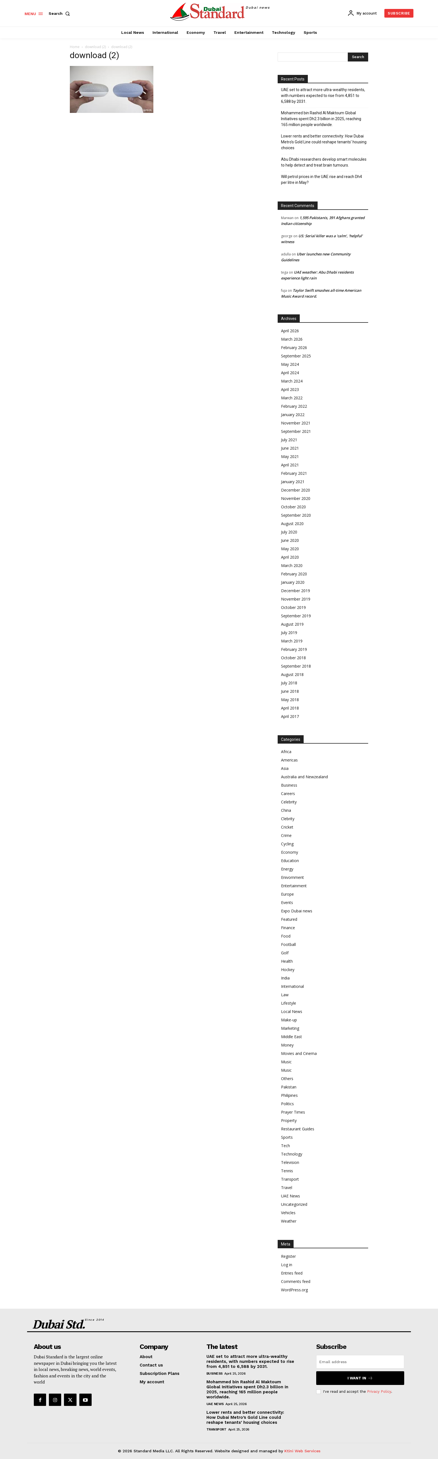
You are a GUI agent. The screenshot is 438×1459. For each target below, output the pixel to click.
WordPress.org (294, 1289)
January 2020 (292, 582)
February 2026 (294, 347)
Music (286, 1061)
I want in (360, 1378)
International (292, 986)
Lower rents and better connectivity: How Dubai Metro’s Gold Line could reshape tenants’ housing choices (323, 142)
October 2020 (293, 506)
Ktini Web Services (302, 1451)
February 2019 (294, 649)
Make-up (289, 1020)
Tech (285, 1145)
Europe (287, 894)
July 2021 (289, 439)
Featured (289, 919)
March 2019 (292, 641)
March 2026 (292, 339)
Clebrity (287, 818)
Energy (287, 869)
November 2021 (295, 423)
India (285, 978)
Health (287, 961)
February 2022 (294, 406)
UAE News (290, 1196)
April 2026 (290, 330)
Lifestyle (288, 1003)
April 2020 (290, 557)
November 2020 (295, 498)
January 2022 (292, 414)
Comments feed (295, 1281)
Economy (289, 852)
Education (290, 860)
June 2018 (290, 691)
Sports (287, 1137)
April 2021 (290, 465)
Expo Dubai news (296, 911)
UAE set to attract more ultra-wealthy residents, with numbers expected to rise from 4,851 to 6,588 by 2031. (323, 95)
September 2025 (296, 356)
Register (288, 1256)
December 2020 (295, 490)
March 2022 (292, 397)
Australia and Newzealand (304, 776)
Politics (287, 1103)
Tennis (287, 1170)
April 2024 (290, 372)
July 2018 (289, 682)
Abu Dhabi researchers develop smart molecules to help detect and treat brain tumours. (323, 162)
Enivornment (292, 877)
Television (290, 1162)
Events (287, 902)
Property (289, 1120)
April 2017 (290, 716)
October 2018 (293, 657)
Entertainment (294, 885)
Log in (286, 1264)
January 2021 (292, 481)
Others (287, 1078)
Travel (286, 1187)
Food (286, 936)
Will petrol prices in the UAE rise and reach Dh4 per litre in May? (321, 179)
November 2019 (295, 599)
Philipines (289, 1095)
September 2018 (296, 666)
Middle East (291, 1036)
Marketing (290, 1028)
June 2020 (290, 540)
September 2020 (296, 515)
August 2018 (292, 674)
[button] (60, 13)
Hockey (287, 969)
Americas (289, 760)
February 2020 (294, 574)
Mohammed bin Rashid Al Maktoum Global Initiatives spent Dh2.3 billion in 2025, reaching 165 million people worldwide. (321, 119)
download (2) (95, 46)
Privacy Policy (379, 1391)
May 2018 (290, 699)
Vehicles (288, 1212)
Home (75, 46)
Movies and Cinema (299, 1053)
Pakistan (288, 1087)
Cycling (287, 843)
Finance (288, 927)
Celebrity (289, 802)
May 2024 (290, 364)
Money (287, 1045)
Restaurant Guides (297, 1128)
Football (288, 944)
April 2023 (290, 389)
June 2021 (290, 448)
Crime (286, 835)
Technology (291, 1154)
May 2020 (290, 548)
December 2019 (295, 590)
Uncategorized (294, 1204)
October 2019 (293, 607)
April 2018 (290, 708)
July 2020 (289, 532)
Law (285, 994)
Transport (290, 1179)
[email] (360, 1361)
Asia (285, 768)
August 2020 (292, 523)
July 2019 (289, 632)
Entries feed (292, 1273)
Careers (288, 793)
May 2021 (290, 456)
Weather (288, 1221)
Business (289, 785)
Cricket (287, 827)
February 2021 (294, 473)
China (286, 810)
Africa (286, 751)
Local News (291, 1011)
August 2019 (292, 624)
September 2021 (296, 431)
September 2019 (296, 615)
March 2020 (292, 565)
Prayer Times (293, 1112)
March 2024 (292, 381)
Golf (285, 952)
